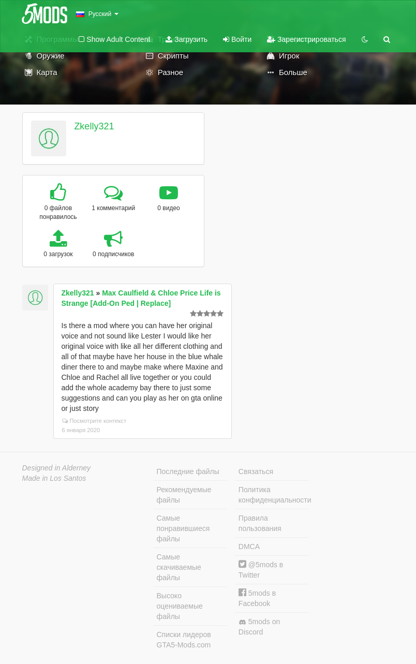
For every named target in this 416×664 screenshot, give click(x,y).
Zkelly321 (94, 126)
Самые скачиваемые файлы (179, 567)
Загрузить (186, 39)
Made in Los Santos (54, 478)
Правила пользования (260, 523)
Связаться (256, 471)
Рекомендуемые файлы (184, 494)
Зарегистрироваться (306, 39)
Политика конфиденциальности (274, 494)
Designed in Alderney (56, 468)
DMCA (249, 546)
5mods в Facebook (257, 598)
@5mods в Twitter (261, 569)
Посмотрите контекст (94, 421)
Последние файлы (188, 471)
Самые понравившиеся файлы (183, 528)
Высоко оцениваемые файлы (180, 606)
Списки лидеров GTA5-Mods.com (184, 639)
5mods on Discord (259, 626)
